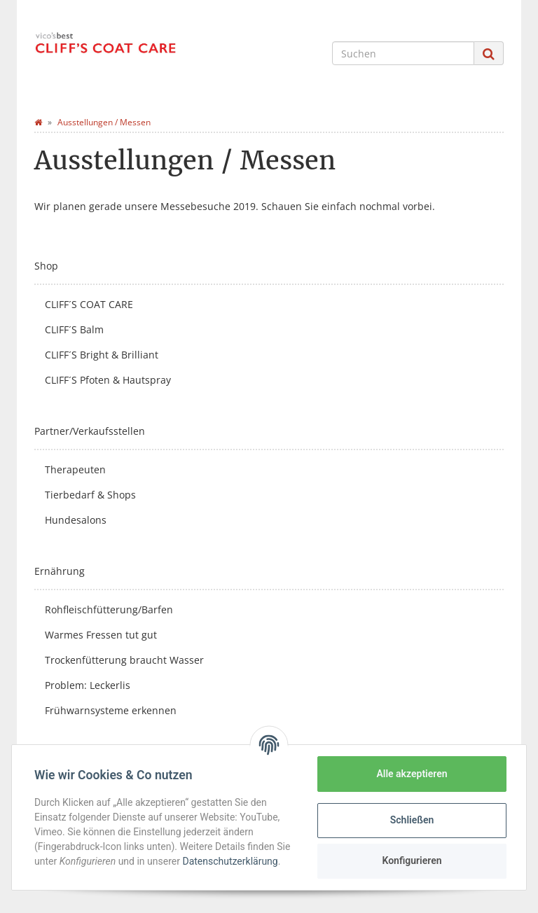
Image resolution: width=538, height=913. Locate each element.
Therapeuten (75, 469)
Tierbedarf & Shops (90, 494)
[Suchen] (403, 53)
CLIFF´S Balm (74, 329)
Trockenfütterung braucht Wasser (124, 660)
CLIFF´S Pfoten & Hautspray (108, 379)
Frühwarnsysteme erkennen (111, 710)
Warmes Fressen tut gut (101, 634)
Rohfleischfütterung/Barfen (109, 609)
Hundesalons (75, 520)
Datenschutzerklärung (229, 861)
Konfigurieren (411, 860)
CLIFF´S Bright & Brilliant (101, 354)
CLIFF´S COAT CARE (89, 304)
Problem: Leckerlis (87, 685)
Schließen (412, 819)
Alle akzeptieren (411, 773)
